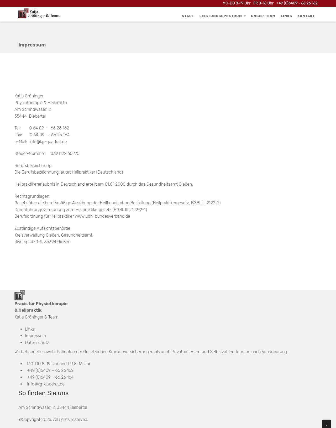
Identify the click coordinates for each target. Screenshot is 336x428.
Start (188, 16)
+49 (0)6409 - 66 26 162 (297, 3)
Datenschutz (37, 342)
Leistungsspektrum (223, 16)
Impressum (35, 335)
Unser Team (263, 16)
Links (286, 16)
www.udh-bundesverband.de (102, 216)
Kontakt (306, 16)
